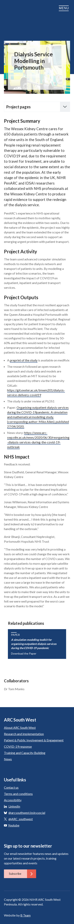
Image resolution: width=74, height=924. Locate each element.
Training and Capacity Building (24, 753)
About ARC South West (20, 727)
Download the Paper (23, 653)
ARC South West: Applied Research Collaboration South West (16, 14)
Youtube (11, 825)
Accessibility (13, 800)
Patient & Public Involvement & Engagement (34, 740)
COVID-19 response (18, 746)
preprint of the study (23, 360)
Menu (64, 8)
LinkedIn (14, 806)
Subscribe (22, 873)
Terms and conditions (18, 794)
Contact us (11, 787)
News (8, 759)
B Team (25, 915)
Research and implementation (24, 734)
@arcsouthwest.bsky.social (26, 812)
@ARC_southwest (20, 819)
